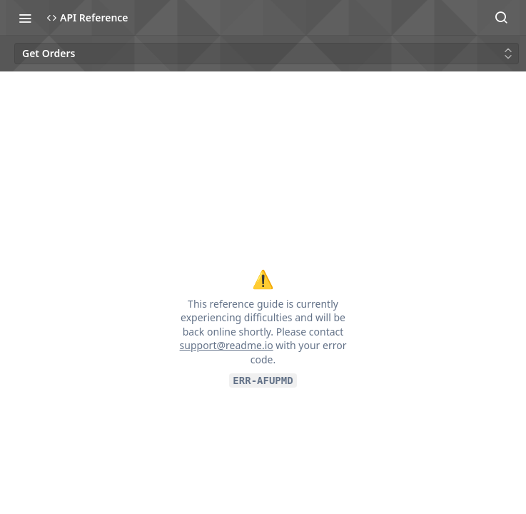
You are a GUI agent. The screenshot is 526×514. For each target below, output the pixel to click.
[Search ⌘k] (501, 18)
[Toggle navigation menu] (25, 18)
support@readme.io (226, 345)
